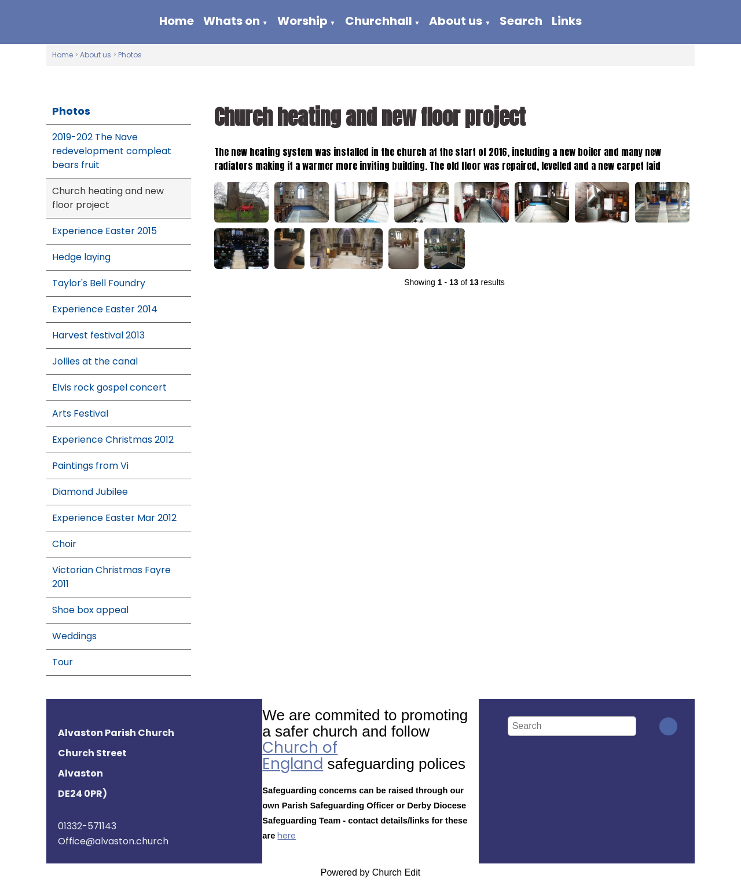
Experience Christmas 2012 (113, 439)
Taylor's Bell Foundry (98, 283)
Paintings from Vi (90, 465)
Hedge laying (81, 257)
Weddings (74, 636)
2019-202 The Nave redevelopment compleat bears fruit (111, 151)
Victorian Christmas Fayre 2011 (111, 577)
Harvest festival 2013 (98, 335)
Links (567, 21)
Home (176, 21)
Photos (130, 55)
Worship (302, 21)
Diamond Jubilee (90, 491)
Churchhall (378, 21)
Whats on (231, 21)
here (286, 835)
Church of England (300, 755)
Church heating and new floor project (108, 198)
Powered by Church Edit (371, 872)
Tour (62, 662)
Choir (64, 544)
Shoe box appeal (90, 610)
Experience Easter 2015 (104, 231)
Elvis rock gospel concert (109, 387)
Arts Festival (80, 413)
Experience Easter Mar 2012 (114, 517)
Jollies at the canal (95, 361)
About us (455, 21)
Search (521, 21)
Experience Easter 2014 (104, 309)
